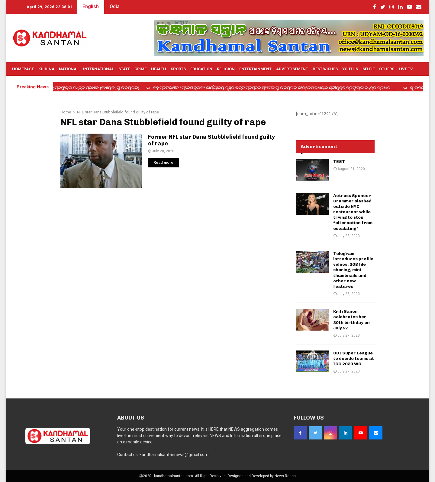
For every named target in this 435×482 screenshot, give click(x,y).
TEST (339, 161)
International (98, 69)
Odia (115, 6)
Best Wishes (325, 69)
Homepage (23, 69)
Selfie (368, 69)
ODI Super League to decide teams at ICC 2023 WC (353, 358)
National (69, 69)
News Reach (285, 476)
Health (158, 69)
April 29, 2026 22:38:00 (49, 7)
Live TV (406, 69)
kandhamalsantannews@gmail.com (174, 454)
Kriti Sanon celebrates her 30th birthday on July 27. (351, 320)
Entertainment (255, 69)
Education (201, 69)
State (124, 69)
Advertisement (292, 69)
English (90, 6)
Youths (350, 69)
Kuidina (46, 69)
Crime (140, 69)
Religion (226, 69)
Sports (178, 69)
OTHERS (386, 69)
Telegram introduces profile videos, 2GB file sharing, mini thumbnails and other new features (353, 270)
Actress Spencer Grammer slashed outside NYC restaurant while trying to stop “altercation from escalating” (352, 212)
